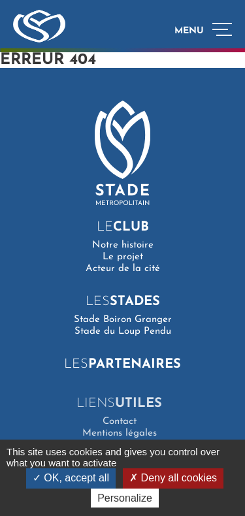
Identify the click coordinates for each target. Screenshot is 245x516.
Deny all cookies (173, 477)
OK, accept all (71, 477)
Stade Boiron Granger (123, 320)
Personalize (124, 498)
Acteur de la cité (123, 269)
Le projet (123, 257)
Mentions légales (115, 433)
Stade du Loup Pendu (122, 331)
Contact (116, 422)
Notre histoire (123, 245)
